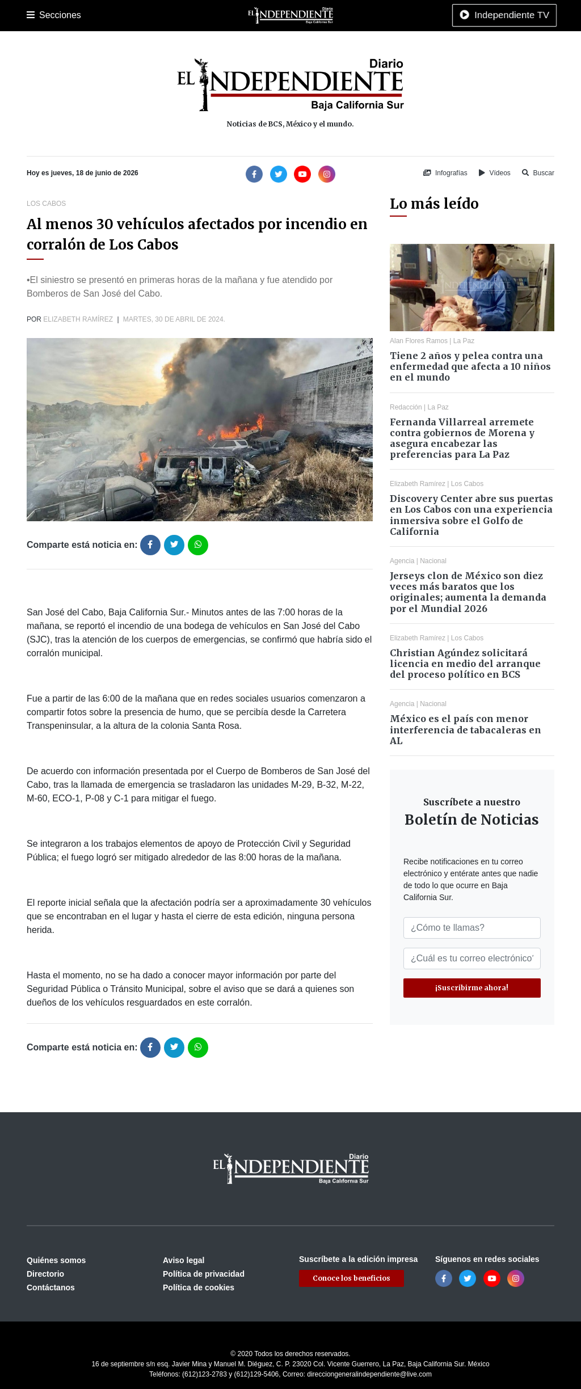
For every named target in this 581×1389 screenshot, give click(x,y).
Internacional (324, 15)
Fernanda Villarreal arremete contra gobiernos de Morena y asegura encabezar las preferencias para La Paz (462, 438)
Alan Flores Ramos (419, 341)
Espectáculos (415, 15)
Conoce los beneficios (351, 1278)
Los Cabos (117, 15)
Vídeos (495, 173)
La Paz (76, 15)
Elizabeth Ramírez (78, 319)
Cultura (239, 15)
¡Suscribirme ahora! (471, 987)
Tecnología (468, 15)
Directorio (45, 1273)
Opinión (369, 15)
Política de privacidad (204, 1273)
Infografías (445, 173)
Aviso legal (183, 1260)
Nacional (277, 15)
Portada (40, 15)
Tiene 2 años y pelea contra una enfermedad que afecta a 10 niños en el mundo (470, 366)
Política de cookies (198, 1287)
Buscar (538, 173)
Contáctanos (51, 1287)
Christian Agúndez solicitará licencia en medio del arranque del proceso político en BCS (465, 663)
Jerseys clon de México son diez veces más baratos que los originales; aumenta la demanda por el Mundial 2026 (468, 592)
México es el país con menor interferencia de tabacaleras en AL (465, 729)
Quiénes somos (56, 1260)
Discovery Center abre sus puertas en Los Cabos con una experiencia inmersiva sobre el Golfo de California (471, 515)
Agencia (402, 561)
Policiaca (160, 15)
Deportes (202, 15)
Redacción (406, 407)
